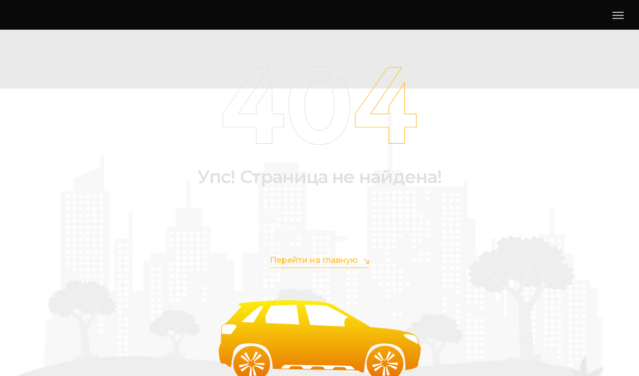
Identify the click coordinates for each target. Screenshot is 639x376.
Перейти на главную (319, 260)
